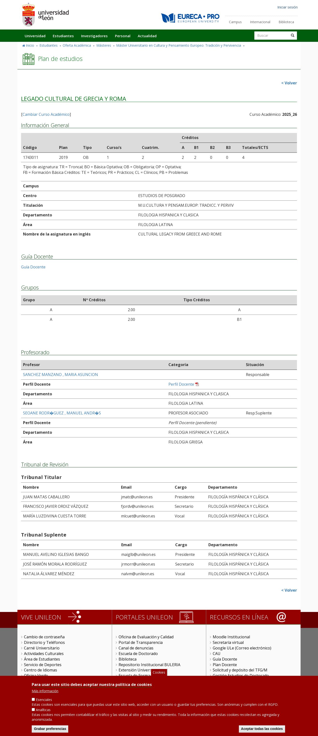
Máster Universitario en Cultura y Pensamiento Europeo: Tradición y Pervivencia (178, 45)
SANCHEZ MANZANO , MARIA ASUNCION (60, 374)
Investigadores (94, 35)
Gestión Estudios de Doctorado (241, 675)
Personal (122, 35)
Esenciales (44, 701)
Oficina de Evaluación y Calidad (146, 637)
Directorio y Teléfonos (44, 642)
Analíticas (43, 712)
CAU (216, 653)
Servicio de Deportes (42, 664)
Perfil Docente (181, 384)
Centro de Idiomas (40, 670)
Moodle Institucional (231, 637)
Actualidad (147, 35)
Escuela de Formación (138, 675)
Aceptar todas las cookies (262, 731)
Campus (235, 22)
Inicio (30, 45)
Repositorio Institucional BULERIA (149, 664)
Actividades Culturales (44, 653)
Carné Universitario (42, 648)
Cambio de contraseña (44, 637)
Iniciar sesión (287, 7)
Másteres (103, 45)
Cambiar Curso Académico (46, 114)
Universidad (35, 35)
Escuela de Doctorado (138, 653)
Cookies (159, 674)
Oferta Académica (77, 45)
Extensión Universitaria (140, 670)
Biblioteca (286, 22)
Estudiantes (63, 35)
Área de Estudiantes (42, 659)
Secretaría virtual (228, 642)
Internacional (260, 22)
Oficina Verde (36, 675)
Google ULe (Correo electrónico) (242, 648)
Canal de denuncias (136, 648)
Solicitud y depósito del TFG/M (240, 670)
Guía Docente (33, 267)
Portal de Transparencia (141, 642)
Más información (45, 693)
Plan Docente (225, 664)
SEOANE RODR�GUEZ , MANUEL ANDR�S (62, 413)
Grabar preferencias (50, 731)
